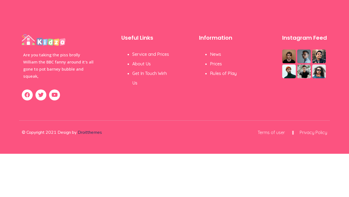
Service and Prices (150, 54)
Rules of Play (223, 73)
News (215, 54)
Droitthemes (90, 132)
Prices (216, 63)
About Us (141, 63)
